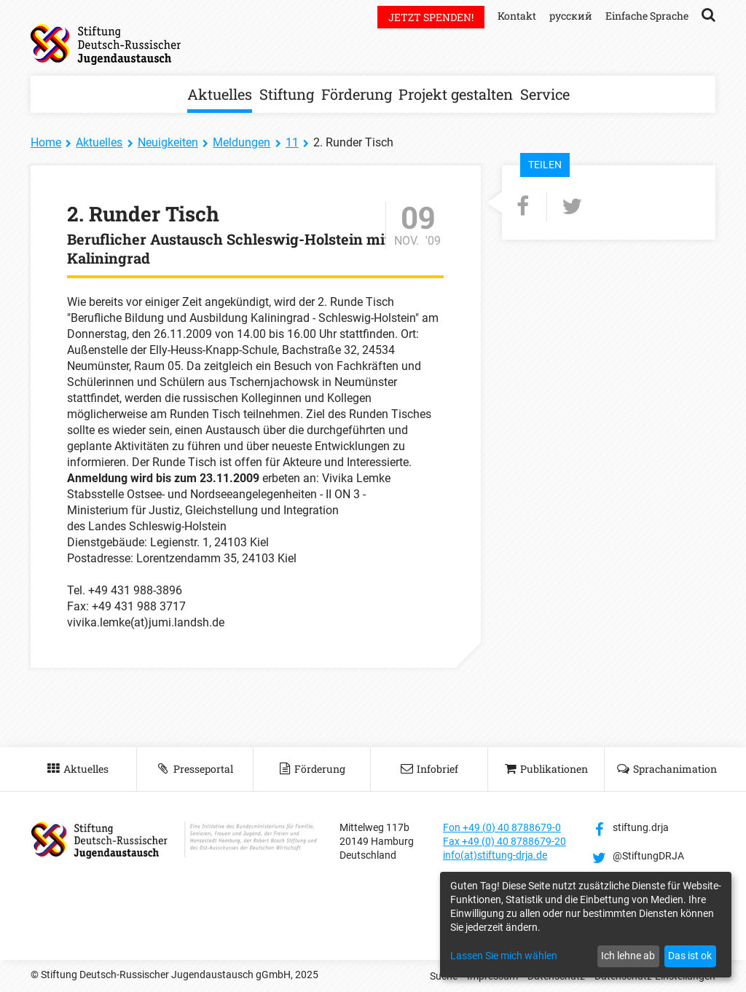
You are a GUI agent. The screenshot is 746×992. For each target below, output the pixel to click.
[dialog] (585, 924)
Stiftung (286, 93)
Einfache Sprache (646, 16)
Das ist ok (690, 955)
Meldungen (241, 142)
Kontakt (517, 16)
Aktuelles (219, 93)
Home (46, 142)
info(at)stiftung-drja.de (495, 855)
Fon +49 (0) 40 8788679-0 (502, 827)
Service (545, 93)
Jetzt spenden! (431, 17)
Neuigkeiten (168, 142)
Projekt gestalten (455, 93)
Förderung (356, 93)
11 (292, 142)
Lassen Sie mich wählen (503, 955)
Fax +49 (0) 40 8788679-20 (504, 841)
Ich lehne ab (628, 955)
